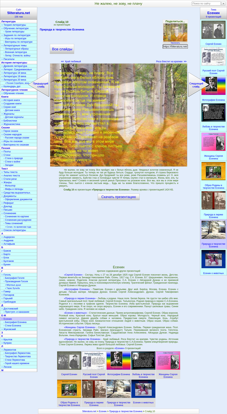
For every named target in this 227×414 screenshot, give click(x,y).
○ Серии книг (8, 106)
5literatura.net (89, 411)
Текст (4, 168)
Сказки (5, 127)
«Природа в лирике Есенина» (80, 298)
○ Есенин (6, 318)
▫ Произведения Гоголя (16, 281)
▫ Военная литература (15, 52)
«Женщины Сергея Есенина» (80, 327)
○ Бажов (6, 250)
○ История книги (10, 100)
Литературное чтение (14, 89)
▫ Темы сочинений (13, 223)
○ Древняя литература (14, 66)
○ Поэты (6, 151)
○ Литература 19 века (13, 76)
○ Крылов (6, 339)
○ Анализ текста (10, 175)
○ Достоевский (9, 308)
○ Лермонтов (8, 349)
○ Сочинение (8, 213)
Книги (4, 96)
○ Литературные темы (14, 45)
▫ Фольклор (9, 185)
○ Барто (5, 254)
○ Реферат (7, 202)
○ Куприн (6, 342)
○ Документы (8, 196)
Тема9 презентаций (213, 13)
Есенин (103, 411)
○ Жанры (6, 182)
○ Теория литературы (13, 24)
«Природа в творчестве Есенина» (82, 339)
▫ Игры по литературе (15, 38)
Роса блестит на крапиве (171, 61)
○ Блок (5, 257)
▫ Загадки (8, 165)
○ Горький (7, 298)
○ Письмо (6, 209)
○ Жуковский (8, 329)
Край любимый (71, 61)
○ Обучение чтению (12, 93)
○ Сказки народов (11, 134)
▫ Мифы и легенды (13, 189)
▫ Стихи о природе (13, 158)
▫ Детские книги (12, 110)
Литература (8, 21)
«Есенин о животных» (75, 313)
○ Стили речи (9, 178)
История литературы (14, 62)
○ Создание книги (11, 103)
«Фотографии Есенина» (77, 289)
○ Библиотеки (9, 120)
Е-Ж (3, 315)
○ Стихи (5, 154)
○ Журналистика (10, 124)
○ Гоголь (6, 274)
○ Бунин (5, 264)
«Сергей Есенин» (73, 274)
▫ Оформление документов (18, 199)
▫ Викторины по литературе (18, 42)
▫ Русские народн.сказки (16, 137)
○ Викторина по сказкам (15, 144)
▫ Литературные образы (16, 48)
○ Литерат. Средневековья (16, 69)
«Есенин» (119, 348)
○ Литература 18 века (13, 72)
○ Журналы (7, 113)
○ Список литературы (13, 230)
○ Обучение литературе (15, 28)
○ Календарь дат (11, 86)
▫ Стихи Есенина (12, 325)
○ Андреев (7, 240)
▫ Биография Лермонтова (17, 353)
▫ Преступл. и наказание (16, 312)
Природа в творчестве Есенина (62, 30)
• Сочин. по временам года (18, 227)
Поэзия (5, 148)
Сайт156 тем (18, 13)
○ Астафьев (8, 243)
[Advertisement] (119, 36)
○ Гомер (5, 291)
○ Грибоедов (8, 301)
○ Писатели (7, 59)
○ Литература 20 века (13, 79)
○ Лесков (6, 366)
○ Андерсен (8, 237)
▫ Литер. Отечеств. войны (17, 55)
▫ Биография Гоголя (14, 278)
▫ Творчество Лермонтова (17, 356)
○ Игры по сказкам (11, 141)
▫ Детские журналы (14, 117)
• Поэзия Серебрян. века (17, 83)
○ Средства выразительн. (16, 192)
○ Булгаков (7, 261)
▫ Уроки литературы (14, 31)
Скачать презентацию (118, 197)
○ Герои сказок (9, 130)
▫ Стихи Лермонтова (14, 360)
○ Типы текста (9, 172)
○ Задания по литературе (15, 35)
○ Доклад (6, 206)
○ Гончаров (7, 294)
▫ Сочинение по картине (16, 216)
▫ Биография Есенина (15, 322)
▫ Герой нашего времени (16, 363)
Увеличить (175, 42)
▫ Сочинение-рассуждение (17, 220)
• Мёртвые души (13, 285)
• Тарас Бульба (12, 288)
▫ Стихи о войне (12, 161)
